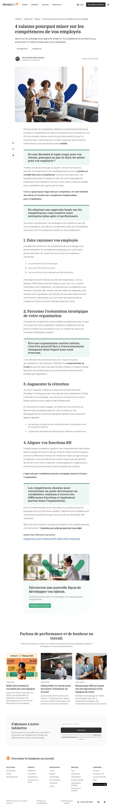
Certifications (75, 774)
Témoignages (54, 777)
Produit (25, 5)
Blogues (52, 774)
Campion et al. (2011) (33, 539)
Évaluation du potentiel (76, 789)
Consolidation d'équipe (76, 784)
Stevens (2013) (49, 539)
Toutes (52, 771)
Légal (95, 780)
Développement (12, 777)
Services (46, 5)
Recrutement (10, 771)
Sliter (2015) (62, 539)
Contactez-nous (98, 774)
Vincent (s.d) (74, 539)
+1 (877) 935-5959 (85, 802)
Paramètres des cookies (67, 802)
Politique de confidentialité (42, 802)
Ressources (57, 5)
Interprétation (76, 777)
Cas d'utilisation (55, 780)
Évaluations (32, 774)
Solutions (35, 5)
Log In (80, 5)
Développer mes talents (40, 606)
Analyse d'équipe (77, 780)
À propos (96, 771)
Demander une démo (96, 5)
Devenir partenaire (99, 777)
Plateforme (32, 771)
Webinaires (53, 783)
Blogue (38, 19)
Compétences (33, 777)
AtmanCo (19, 19)
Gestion (9, 774)
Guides (52, 786)
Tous (73, 771)
